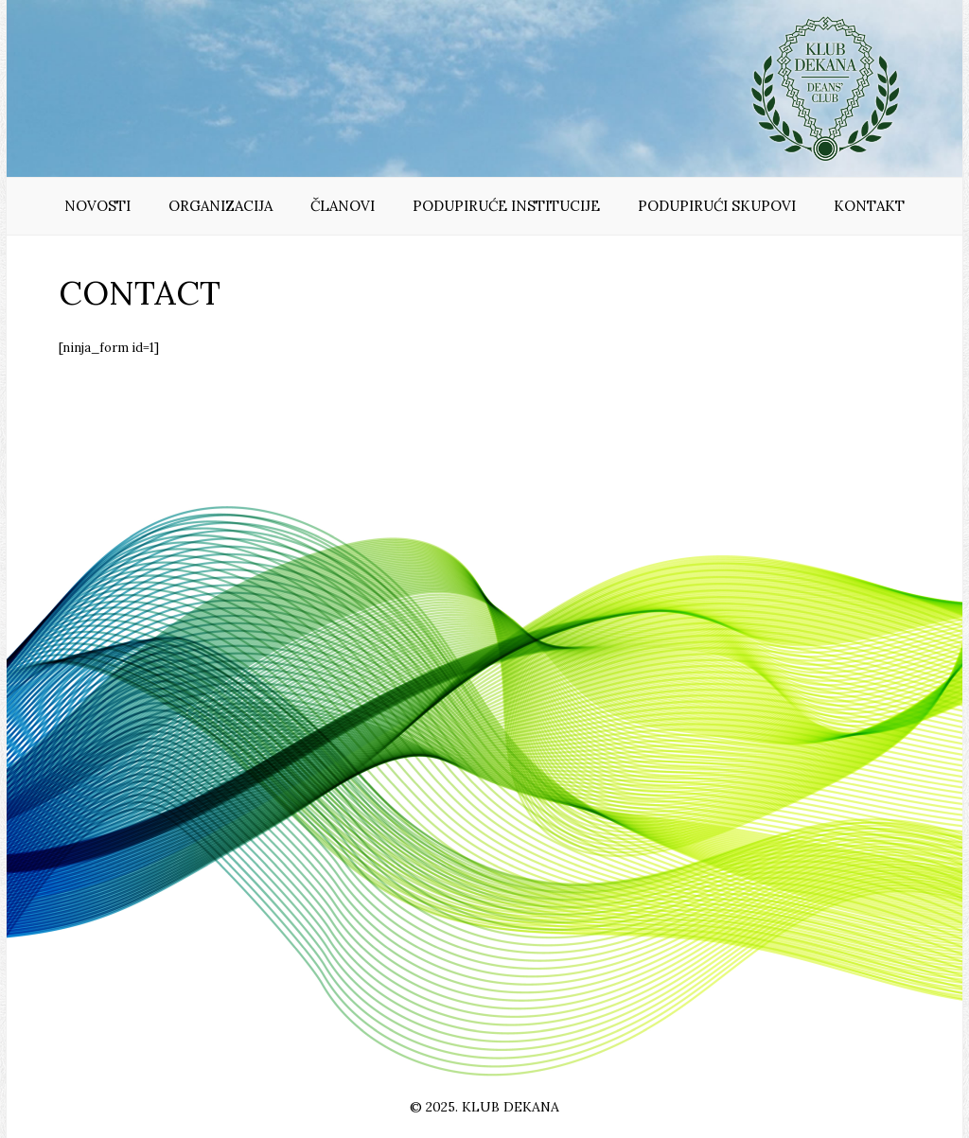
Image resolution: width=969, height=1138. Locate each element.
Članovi (342, 206)
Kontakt (869, 206)
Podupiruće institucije (506, 206)
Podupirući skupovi (717, 206)
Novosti (97, 206)
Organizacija (220, 206)
